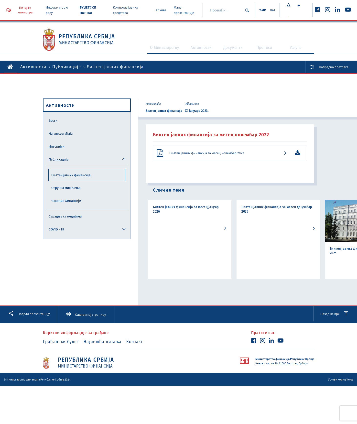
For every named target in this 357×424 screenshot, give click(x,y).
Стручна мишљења (65, 187)
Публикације (66, 66)
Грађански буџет (61, 344)
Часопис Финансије (66, 200)
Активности (199, 52)
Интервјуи (57, 146)
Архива (159, 10)
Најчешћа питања (107, 344)
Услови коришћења (340, 382)
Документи (234, 52)
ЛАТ (272, 10)
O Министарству (158, 52)
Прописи (267, 52)
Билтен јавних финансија (70, 175)
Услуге (298, 52)
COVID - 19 (56, 229)
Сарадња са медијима (65, 216)
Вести (53, 120)
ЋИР (260, 10)
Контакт (143, 344)
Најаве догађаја (61, 133)
